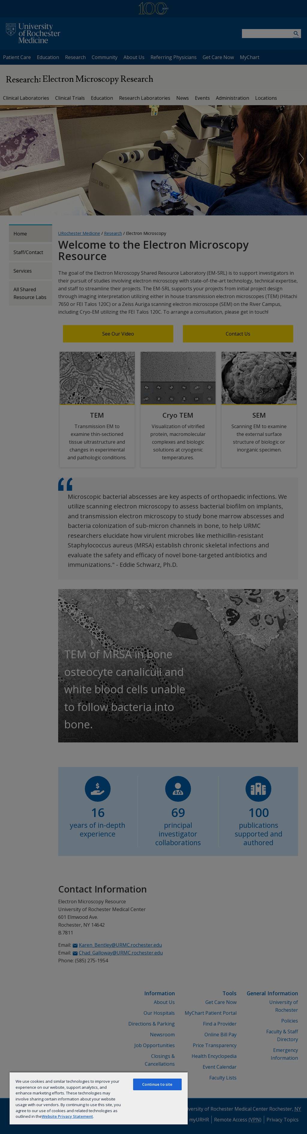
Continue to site (157, 1084)
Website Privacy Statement (67, 1116)
